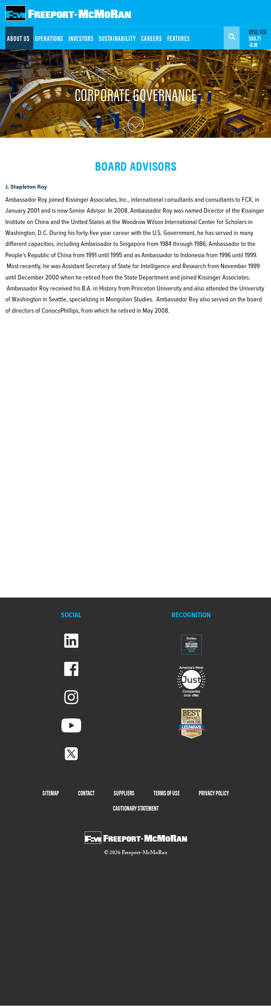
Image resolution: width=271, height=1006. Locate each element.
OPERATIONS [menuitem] (49, 38)
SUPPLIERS (124, 793)
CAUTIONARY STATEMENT (136, 808)
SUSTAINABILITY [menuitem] (117, 38)
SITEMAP (50, 793)
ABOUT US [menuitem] (18, 38)
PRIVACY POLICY (214, 793)
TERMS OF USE (166, 793)
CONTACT (86, 793)
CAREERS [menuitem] (151, 38)
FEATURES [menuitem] (178, 38)
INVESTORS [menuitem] (81, 38)
